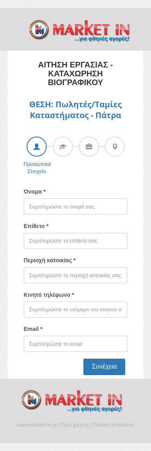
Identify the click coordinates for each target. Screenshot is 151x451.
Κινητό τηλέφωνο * (49, 295)
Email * (33, 329)
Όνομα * (35, 191)
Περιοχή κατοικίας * (50, 260)
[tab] (37, 147)
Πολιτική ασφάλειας (113, 425)
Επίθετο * (36, 226)
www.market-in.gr (37, 425)
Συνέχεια (104, 366)
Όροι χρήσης (75, 425)
